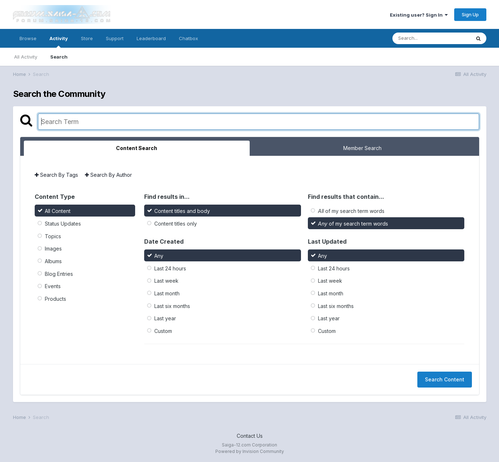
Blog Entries (59, 273)
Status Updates (63, 224)
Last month (167, 293)
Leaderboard (151, 38)
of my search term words (351, 211)
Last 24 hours (170, 268)
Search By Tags (56, 175)
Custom (163, 331)
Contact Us (250, 436)
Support (115, 38)
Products (55, 299)
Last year (165, 318)
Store (87, 38)
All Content (57, 211)
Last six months (172, 306)
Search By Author (108, 175)
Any (158, 256)
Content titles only (175, 224)
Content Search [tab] (136, 148)
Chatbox (188, 38)
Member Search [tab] (362, 148)
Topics (53, 236)
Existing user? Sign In (419, 15)
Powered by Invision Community (249, 451)
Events (53, 286)
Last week (166, 281)
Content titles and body (182, 211)
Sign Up (470, 14)
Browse (28, 38)
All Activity (25, 57)
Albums (53, 261)
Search (59, 57)
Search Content (444, 379)
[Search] (431, 38)
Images (53, 248)
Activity (59, 41)
